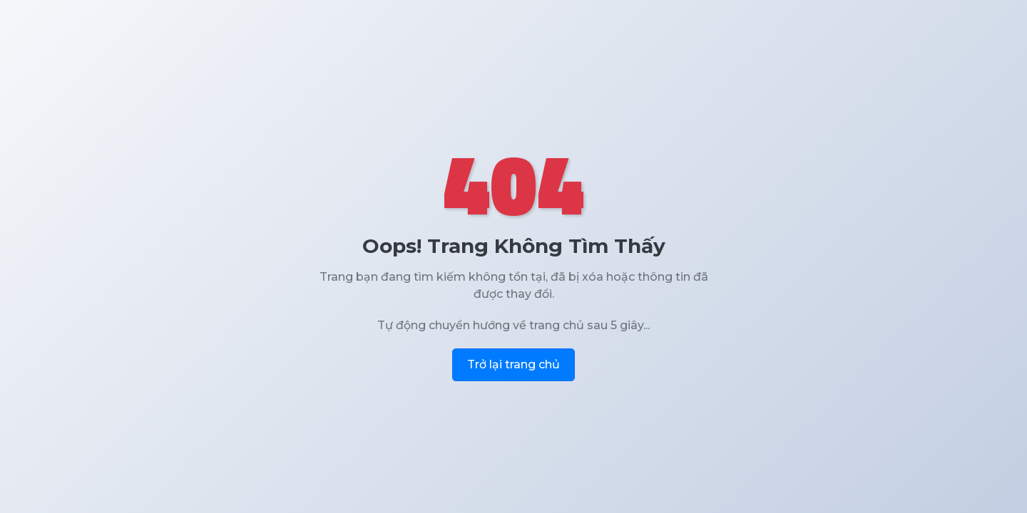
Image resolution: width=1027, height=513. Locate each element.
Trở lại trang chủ (513, 364)
